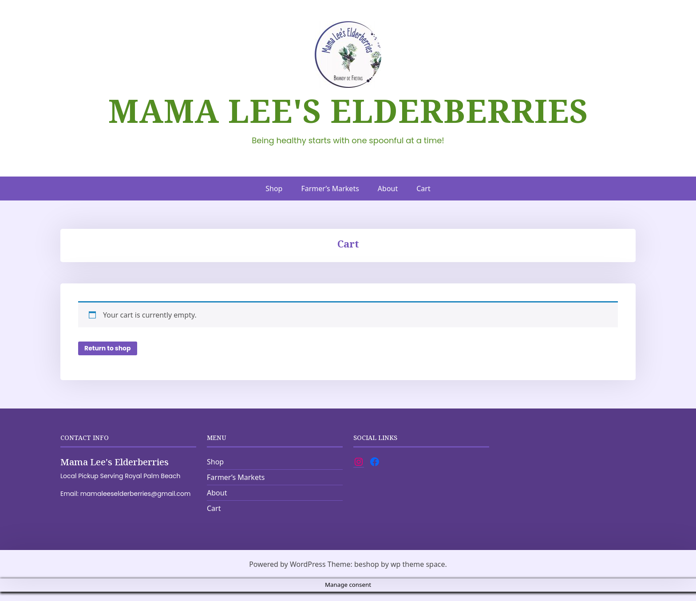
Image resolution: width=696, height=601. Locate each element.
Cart (423, 188)
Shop (273, 188)
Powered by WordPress (287, 573)
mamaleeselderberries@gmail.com (135, 505)
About (388, 188)
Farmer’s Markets (330, 188)
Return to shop (107, 358)
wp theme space (418, 573)
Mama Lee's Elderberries (348, 110)
